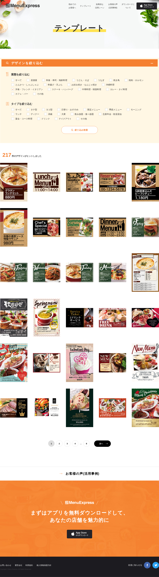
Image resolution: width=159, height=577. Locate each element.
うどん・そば (82, 80)
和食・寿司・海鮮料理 (56, 80)
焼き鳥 (116, 80)
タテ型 (34, 110)
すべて (18, 80)
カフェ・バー (21, 94)
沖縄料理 (110, 85)
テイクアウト (65, 119)
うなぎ (101, 80)
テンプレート (85, 6)
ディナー (35, 114)
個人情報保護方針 (44, 565)
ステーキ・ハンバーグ (62, 89)
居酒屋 (34, 80)
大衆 (63, 114)
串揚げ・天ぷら (55, 85)
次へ (101, 444)
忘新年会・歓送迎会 (112, 114)
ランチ (18, 114)
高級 (50, 114)
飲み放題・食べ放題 (84, 114)
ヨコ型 (49, 110)
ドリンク (45, 119)
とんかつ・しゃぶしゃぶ (27, 85)
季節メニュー (115, 110)
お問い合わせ (5, 565)
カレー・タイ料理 (118, 89)
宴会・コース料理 (23, 119)
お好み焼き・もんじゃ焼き (84, 85)
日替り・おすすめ (69, 110)
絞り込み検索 (81, 130)
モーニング (136, 110)
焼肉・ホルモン (136, 80)
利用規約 (29, 565)
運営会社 (18, 565)
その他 (40, 94)
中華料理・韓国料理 (91, 89)
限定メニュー (93, 110)
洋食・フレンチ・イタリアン (29, 89)
